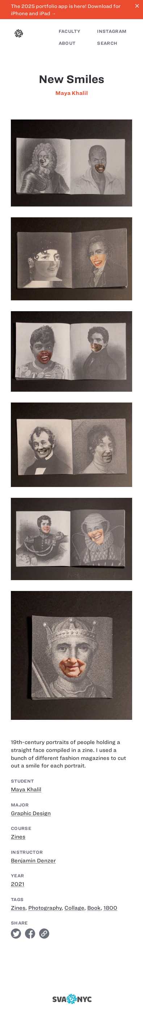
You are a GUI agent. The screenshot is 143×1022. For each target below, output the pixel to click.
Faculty (69, 31)
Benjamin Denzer (33, 861)
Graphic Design (31, 813)
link (44, 934)
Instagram (111, 31)
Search (107, 43)
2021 (17, 884)
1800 (110, 908)
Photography (45, 908)
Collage (74, 908)
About (67, 43)
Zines (18, 837)
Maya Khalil (71, 93)
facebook (30, 934)
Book (94, 908)
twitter (16, 934)
